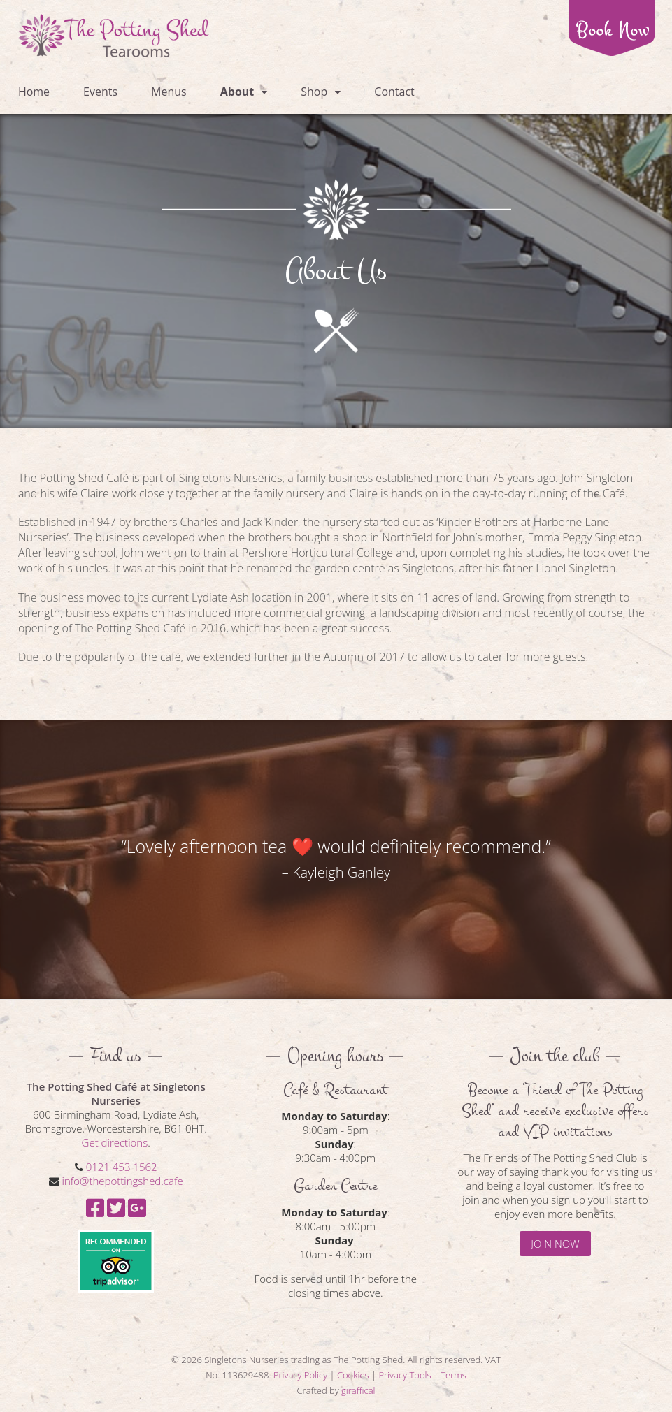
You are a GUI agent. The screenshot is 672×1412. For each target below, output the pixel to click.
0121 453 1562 (121, 1167)
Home (34, 91)
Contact (394, 91)
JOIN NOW (555, 1244)
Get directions (115, 1142)
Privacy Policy (300, 1375)
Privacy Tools (404, 1375)
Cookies (353, 1375)
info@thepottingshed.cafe (122, 1181)
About (237, 91)
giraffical (358, 1390)
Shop (314, 91)
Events (100, 91)
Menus (169, 91)
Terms (453, 1375)
